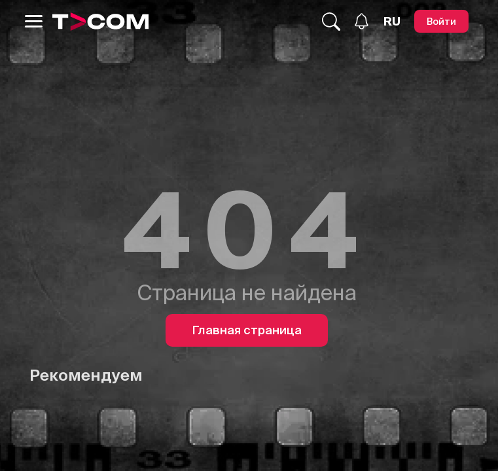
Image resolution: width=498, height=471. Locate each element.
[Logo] (100, 21)
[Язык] (392, 21)
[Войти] (441, 21)
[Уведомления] (361, 21)
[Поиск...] (331, 21)
